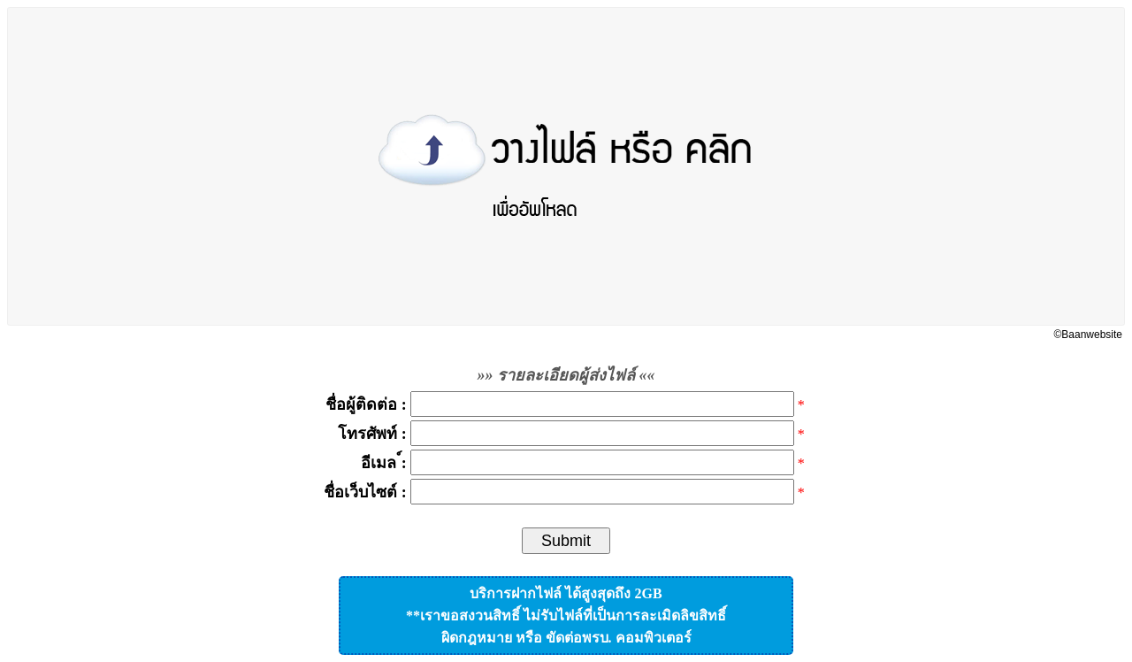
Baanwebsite (1091, 334)
